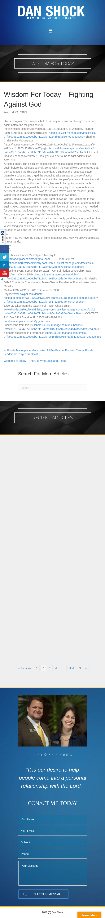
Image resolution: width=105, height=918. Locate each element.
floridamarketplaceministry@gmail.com (27, 259)
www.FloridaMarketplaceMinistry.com (26, 309)
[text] (52, 819)
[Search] (52, 388)
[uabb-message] (52, 873)
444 (71, 668)
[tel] (52, 854)
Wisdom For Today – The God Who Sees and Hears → (36, 360)
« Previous (24, 668)
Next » (82, 668)
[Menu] (50, 30)
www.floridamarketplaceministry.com (25, 263)
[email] (52, 831)
